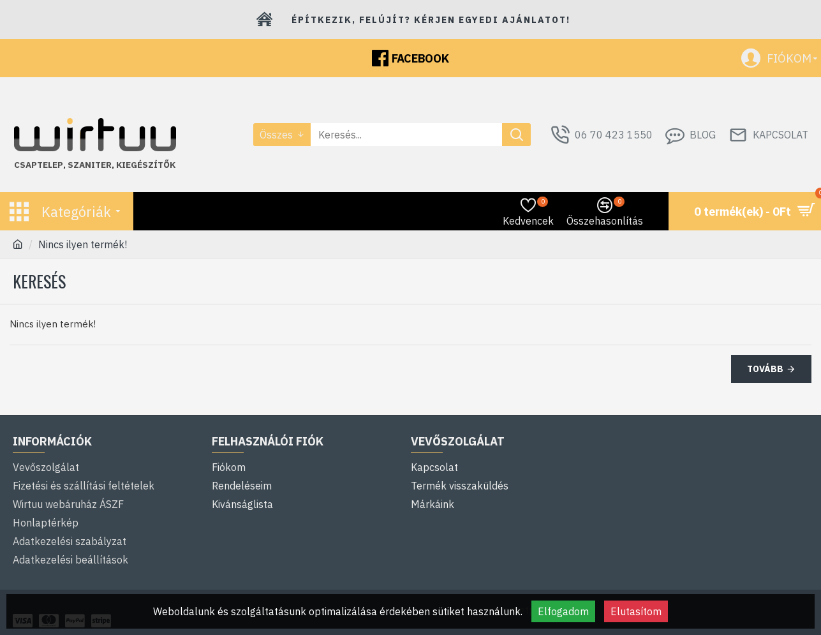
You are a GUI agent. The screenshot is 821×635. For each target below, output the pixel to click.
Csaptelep (38, 165)
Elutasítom (636, 611)
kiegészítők (145, 165)
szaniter (90, 165)
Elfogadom (563, 611)
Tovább (765, 369)
